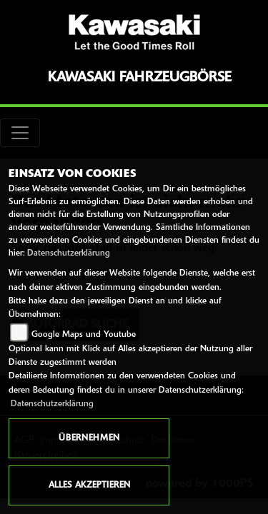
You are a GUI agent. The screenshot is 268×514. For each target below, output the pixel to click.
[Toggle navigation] (20, 133)
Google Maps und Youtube (83, 335)
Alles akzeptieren (89, 485)
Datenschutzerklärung (68, 253)
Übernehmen (89, 438)
